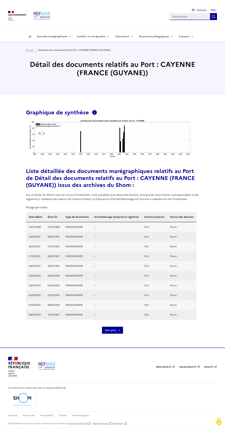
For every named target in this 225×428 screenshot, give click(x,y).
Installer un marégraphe (91, 36)
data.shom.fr (164, 367)
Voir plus (110, 330)
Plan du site (28, 415)
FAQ (213, 10)
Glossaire (12, 415)
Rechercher (213, 16)
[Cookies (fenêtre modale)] (219, 422)
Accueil (30, 36)
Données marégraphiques (52, 36)
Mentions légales (80, 415)
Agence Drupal (100, 423)
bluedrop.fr (118, 423)
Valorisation (122, 36)
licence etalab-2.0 (79, 423)
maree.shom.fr (188, 367)
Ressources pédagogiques (154, 36)
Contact (201, 10)
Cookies (62, 415)
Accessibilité (46, 415)
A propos (184, 36)
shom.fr (209, 367)
